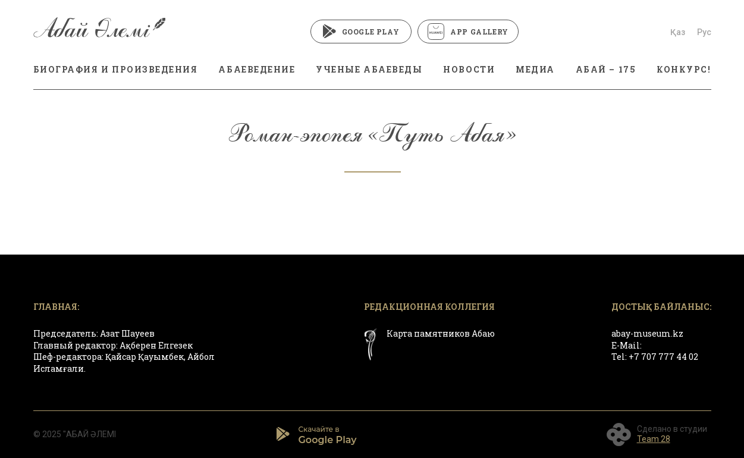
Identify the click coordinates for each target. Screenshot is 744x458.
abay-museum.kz (647, 333)
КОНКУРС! (684, 69)
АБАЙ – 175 (606, 69)
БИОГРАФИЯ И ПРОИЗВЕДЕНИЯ (115, 69)
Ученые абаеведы (369, 69)
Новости (469, 69)
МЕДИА (535, 69)
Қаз (677, 32)
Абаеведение (256, 69)
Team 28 (653, 439)
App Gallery (468, 31)
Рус (704, 32)
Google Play (361, 31)
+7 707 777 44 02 (663, 356)
